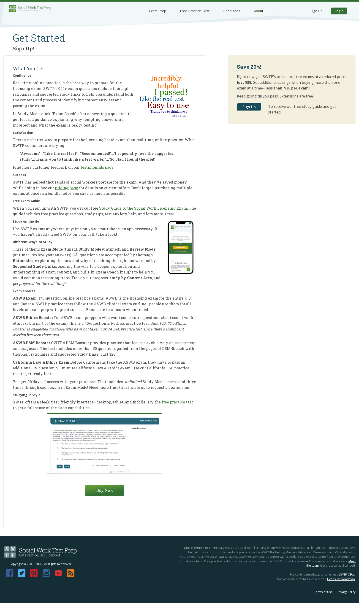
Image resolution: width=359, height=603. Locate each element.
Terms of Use (323, 592)
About (258, 10)
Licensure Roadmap (341, 579)
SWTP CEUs (347, 574)
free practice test (177, 402)
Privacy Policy (346, 592)
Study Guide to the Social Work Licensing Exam (143, 208)
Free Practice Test (194, 10)
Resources (231, 10)
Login (339, 11)
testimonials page (97, 167)
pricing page (66, 187)
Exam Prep (157, 10)
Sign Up (316, 11)
